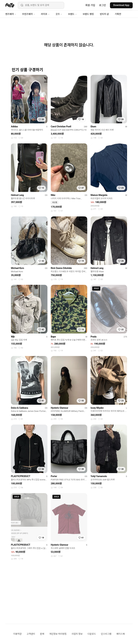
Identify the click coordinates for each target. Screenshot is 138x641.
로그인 (102, 5)
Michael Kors (17, 268)
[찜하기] (41, 119)
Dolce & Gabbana (19, 408)
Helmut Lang (17, 195)
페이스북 (120, 634)
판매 (42, 634)
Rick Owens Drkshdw (61, 268)
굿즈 (59, 14)
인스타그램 (106, 634)
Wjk (13, 336)
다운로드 (92, 634)
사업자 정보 (77, 634)
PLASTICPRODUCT (20, 476)
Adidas (14, 126)
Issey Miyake (97, 408)
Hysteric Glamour (59, 408)
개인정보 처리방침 (58, 634)
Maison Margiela (99, 195)
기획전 (118, 14)
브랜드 (72, 14)
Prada (93, 336)
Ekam (93, 126)
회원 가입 (90, 5)
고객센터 (31, 634)
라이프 (45, 14)
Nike (53, 195)
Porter (54, 476)
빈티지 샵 (104, 14)
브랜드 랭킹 (88, 14)
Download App (121, 5)
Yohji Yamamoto (99, 476)
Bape (53, 336)
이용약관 (17, 634)
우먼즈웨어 (28, 14)
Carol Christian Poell (61, 126)
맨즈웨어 (10, 14)
